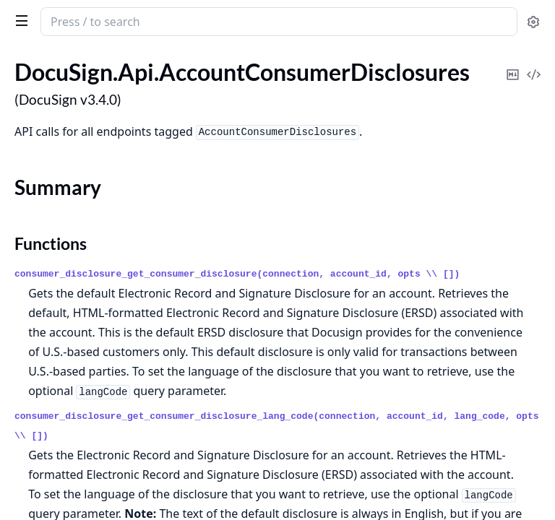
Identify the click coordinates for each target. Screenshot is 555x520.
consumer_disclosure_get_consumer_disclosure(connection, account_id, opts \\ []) (237, 274)
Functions (50, 243)
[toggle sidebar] (19, 20)
